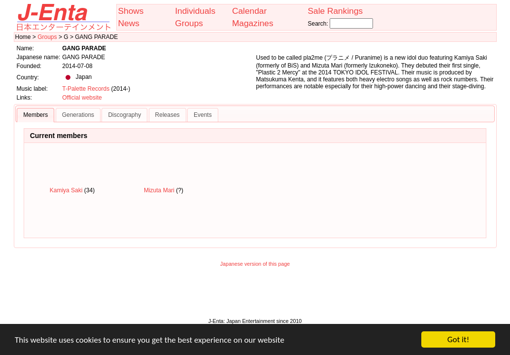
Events (203, 114)
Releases (167, 114)
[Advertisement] (255, 295)
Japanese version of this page (255, 264)
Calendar (249, 11)
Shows (131, 11)
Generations (78, 114)
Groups (189, 23)
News (128, 23)
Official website (82, 97)
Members (35, 114)
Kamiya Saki (66, 190)
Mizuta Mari (159, 190)
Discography (124, 114)
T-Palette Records (85, 88)
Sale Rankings (335, 11)
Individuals (195, 11)
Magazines (252, 23)
